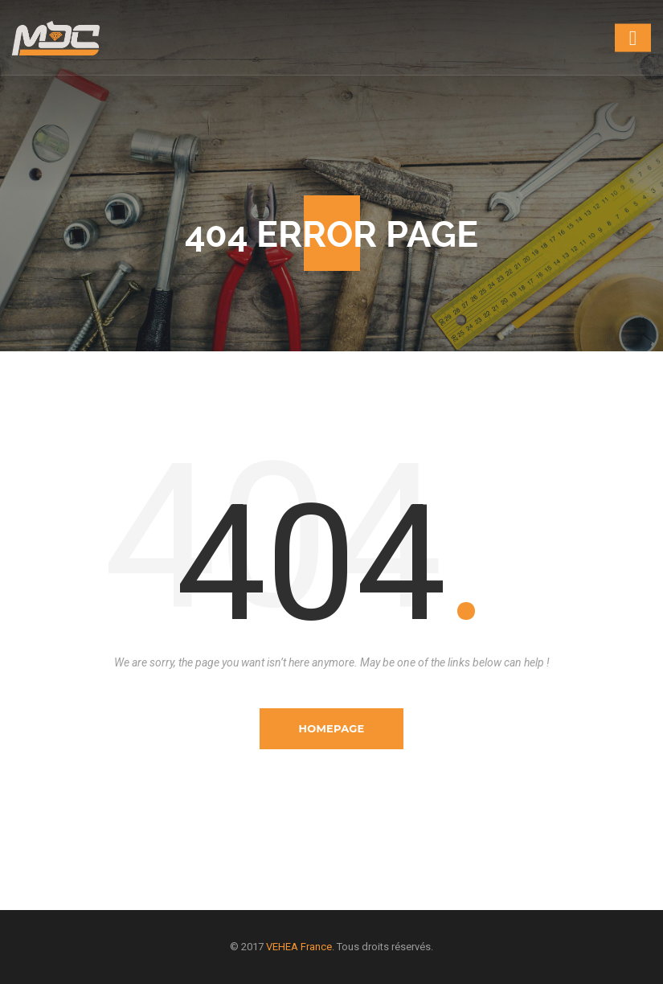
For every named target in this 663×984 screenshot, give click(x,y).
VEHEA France (299, 947)
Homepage (331, 728)
